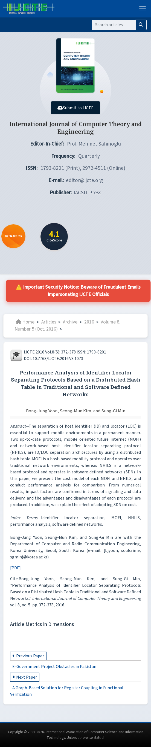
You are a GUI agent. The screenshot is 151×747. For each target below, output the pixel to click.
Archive (70, 322)
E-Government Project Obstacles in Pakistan (54, 667)
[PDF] (15, 568)
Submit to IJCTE (75, 108)
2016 (89, 322)
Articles (48, 322)
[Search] (114, 25)
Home (25, 322)
